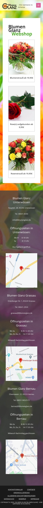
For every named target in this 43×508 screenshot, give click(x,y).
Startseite (31, 489)
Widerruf (22, 499)
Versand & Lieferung (22, 493)
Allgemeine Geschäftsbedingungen (21, 496)
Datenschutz (9, 499)
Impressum (35, 499)
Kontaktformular (15, 489)
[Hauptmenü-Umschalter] (38, 5)
